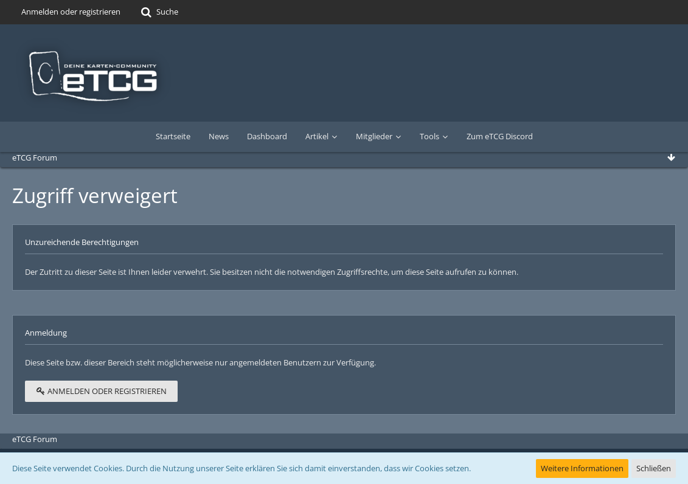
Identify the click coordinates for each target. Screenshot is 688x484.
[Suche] (158, 12)
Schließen (653, 468)
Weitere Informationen (582, 468)
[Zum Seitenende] (671, 157)
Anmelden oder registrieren (70, 11)
